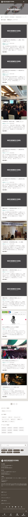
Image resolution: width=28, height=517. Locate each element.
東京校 (2, 470)
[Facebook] (9, 506)
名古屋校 (3, 463)
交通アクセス (4, 492)
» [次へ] (16, 403)
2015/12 (4, 427)
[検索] (25, 445)
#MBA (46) (10, 417)
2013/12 (21, 427)
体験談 (23, 515)
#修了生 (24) (13, 419)
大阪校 (2, 476)
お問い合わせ (4, 500)
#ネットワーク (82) (5, 419)
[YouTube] (15, 506)
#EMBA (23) (4, 417)
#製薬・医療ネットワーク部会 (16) (8, 421)
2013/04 (4, 432)
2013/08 (9, 430)
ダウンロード (4, 515)
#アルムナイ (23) (17, 417)
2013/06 (15, 430)
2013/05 (21, 430)
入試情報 (17, 515)
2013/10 (4, 430)
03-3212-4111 (5, 472)
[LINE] (12, 506)
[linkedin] (21, 506)
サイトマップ (4, 494)
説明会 (11, 515)
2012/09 (9, 432)
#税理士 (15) (19, 419)
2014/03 (15, 427)
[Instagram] (18, 506)
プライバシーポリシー (5, 497)
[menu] (26, 1)
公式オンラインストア (5, 503)
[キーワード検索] (12, 445)
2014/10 (9, 427)
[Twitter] (6, 506)
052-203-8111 (5, 466)
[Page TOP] (26, 511)
